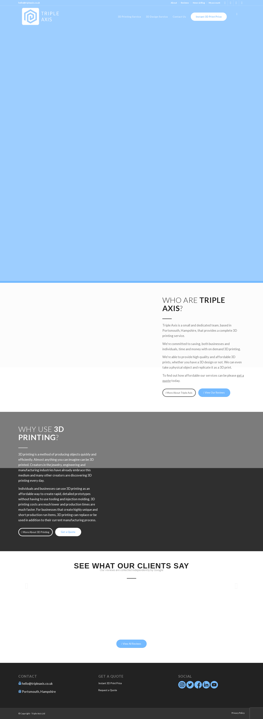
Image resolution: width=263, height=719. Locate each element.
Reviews (185, 2)
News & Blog (199, 2)
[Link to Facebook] (230, 3)
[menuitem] (174, 3)
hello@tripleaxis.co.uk (37, 683)
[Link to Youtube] (242, 3)
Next (236, 585)
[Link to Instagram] (225, 3)
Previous (26, 585)
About (174, 2)
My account (214, 2)
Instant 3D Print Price (110, 683)
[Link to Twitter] (236, 3)
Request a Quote (107, 690)
